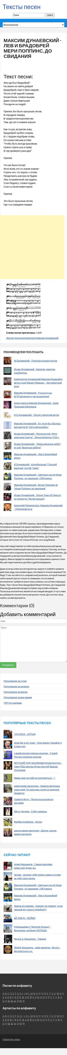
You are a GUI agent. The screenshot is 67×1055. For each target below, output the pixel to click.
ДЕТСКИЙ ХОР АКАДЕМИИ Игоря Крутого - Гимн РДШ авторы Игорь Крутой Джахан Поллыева (38, 766)
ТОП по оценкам (13, 702)
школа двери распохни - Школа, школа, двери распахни (35, 832)
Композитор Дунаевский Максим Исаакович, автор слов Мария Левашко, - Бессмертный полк (38, 383)
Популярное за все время (18, 697)
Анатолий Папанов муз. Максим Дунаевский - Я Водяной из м (38, 507)
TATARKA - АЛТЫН (25, 734)
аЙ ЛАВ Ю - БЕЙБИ (24, 918)
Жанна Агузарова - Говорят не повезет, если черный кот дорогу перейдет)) (38, 907)
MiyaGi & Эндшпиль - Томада (30, 938)
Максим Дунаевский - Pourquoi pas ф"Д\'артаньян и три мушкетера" (33, 394)
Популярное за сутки (15, 681)
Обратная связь (11, 1039)
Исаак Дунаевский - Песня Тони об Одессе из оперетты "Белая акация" (37, 497)
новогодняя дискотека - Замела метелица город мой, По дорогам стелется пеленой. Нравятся (37, 790)
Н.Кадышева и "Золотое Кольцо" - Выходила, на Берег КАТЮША (32, 928)
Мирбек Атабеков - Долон (28, 821)
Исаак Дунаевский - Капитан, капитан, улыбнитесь (34, 371)
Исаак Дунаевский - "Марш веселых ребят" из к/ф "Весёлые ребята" (37, 446)
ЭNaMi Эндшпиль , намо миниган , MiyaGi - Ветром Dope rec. (37, 949)
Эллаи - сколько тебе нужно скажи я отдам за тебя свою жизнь (37, 876)
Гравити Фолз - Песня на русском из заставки (33, 801)
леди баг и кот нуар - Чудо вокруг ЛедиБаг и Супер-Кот (38, 744)
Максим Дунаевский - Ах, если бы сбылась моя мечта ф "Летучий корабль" (37, 425)
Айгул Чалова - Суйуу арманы (30, 811)
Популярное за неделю (16, 686)
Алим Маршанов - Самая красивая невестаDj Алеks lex (33, 866)
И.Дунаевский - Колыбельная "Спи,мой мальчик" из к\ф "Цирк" (35, 466)
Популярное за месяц (15, 691)
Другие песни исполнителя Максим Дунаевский (32, 338)
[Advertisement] (32, 247)
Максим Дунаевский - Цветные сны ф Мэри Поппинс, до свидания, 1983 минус (38, 476)
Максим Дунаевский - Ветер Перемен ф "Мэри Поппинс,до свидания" (36, 486)
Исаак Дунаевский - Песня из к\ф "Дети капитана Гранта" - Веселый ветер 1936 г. (36, 435)
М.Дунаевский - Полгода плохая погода (35, 360)
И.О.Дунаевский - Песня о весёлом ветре (36, 415)
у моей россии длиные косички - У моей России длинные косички (35, 755)
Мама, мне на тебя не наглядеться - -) (34, 777)
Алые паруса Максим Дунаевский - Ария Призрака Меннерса (36, 405)
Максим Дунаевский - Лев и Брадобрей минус (35, 456)
